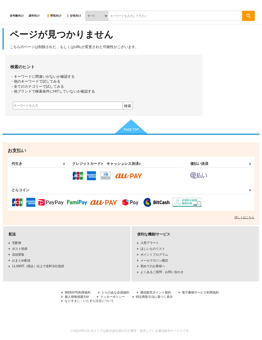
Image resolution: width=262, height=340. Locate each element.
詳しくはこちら (244, 217)
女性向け (73, 15)
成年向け (34, 15)
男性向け (53, 15)
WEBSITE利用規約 (78, 292)
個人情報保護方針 (77, 297)
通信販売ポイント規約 (155, 292)
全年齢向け (17, 15)
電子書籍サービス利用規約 (200, 292)
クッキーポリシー (112, 297)
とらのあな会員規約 (115, 292)
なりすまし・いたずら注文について (89, 301)
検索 (127, 106)
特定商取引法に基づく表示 (154, 297)
